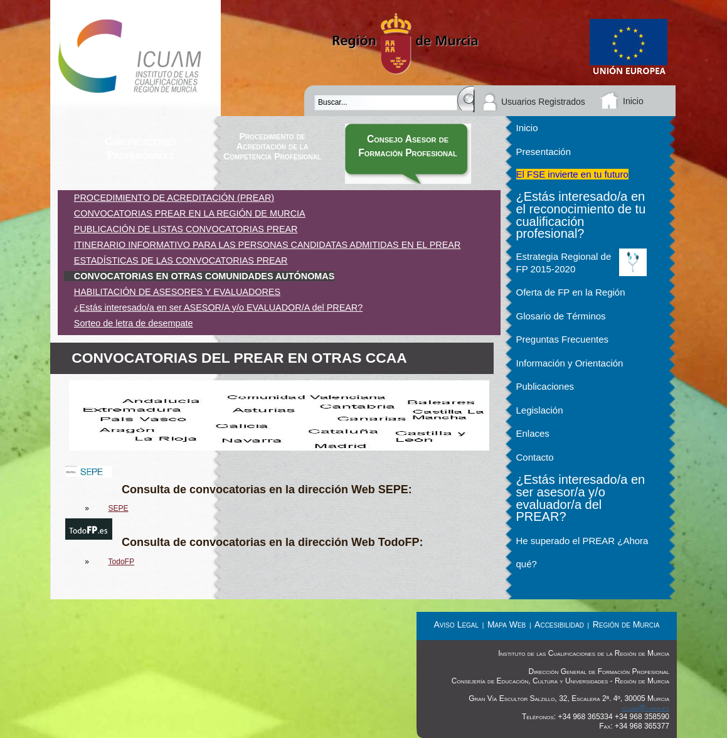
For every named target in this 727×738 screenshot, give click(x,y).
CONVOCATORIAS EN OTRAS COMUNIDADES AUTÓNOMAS (204, 276)
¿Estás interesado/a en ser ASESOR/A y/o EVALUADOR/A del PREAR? (218, 307)
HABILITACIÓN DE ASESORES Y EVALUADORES (177, 292)
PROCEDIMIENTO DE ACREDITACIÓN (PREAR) (174, 198)
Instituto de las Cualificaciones (135, 58)
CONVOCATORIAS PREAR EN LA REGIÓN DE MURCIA (189, 213)
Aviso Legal (456, 624)
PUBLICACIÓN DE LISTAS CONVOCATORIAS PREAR (186, 229)
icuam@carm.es (645, 707)
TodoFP (121, 561)
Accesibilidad (559, 624)
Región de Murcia (626, 624)
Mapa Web (506, 624)
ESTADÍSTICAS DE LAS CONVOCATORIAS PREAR (181, 260)
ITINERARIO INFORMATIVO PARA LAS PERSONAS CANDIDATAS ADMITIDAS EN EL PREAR (267, 245)
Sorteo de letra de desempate (133, 323)
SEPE (119, 508)
